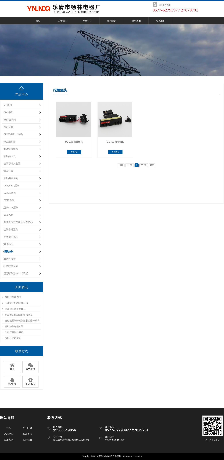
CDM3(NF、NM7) (13, 134)
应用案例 (136, 21)
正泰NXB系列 (10, 207)
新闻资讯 (111, 21)
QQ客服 (12, 382)
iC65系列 (8, 215)
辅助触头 (8, 244)
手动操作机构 (10, 237)
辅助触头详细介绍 (14, 326)
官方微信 (30, 368)
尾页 (152, 165)
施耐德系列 (9, 119)
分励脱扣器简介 (13, 338)
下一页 (143, 165)
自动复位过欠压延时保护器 (18, 222)
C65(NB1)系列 (11, 185)
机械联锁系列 (10, 266)
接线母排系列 (10, 229)
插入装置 (8, 171)
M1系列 (7, 105)
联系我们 (160, 21)
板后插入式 (9, 156)
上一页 (129, 165)
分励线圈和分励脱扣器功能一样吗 (22, 320)
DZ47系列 (8, 200)
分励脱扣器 (9, 141)
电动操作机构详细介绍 (16, 303)
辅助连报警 (9, 258)
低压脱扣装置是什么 (15, 309)
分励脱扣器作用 (13, 297)
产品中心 (87, 21)
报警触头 (8, 251)
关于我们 (62, 21)
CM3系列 (8, 112)
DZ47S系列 (9, 193)
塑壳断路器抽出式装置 (15, 273)
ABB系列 (8, 127)
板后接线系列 (10, 178)
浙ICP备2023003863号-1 (132, 456)
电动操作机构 (10, 149)
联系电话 (30, 382)
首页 (38, 21)
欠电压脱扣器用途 (14, 332)
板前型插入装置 (12, 163)
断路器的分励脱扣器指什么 (18, 314)
